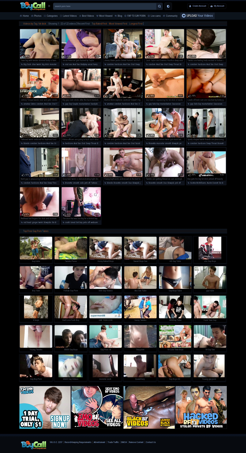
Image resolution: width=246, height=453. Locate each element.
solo (82, 183)
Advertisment (99, 442)
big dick (45, 64)
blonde (26, 143)
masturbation (84, 104)
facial (58, 104)
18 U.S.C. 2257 (56, 442)
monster (53, 64)
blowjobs (47, 222)
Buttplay (84, 64)
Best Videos (88, 15)
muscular (160, 143)
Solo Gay (155, 104)
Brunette (183, 64)
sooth (67, 222)
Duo (130, 183)
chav (34, 64)
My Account (219, 6)
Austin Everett (212, 183)
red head (27, 222)
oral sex (68, 64)
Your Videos (200, 16)
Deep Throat (140, 64)
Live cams (156, 15)
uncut (90, 64)
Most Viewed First (118, 23)
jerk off (182, 143)
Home (26, 15)
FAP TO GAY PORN (136, 15)
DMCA (124, 442)
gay (66, 104)
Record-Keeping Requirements (78, 442)
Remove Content (136, 442)
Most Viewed (105, 15)
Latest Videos (70, 15)
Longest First (136, 23)
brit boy (79, 222)
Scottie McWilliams (198, 183)
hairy (95, 64)
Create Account (199, 6)
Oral (133, 64)
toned (73, 222)
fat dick (222, 183)
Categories (52, 15)
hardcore (118, 64)
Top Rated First (99, 23)
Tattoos (94, 183)
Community (171, 15)
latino (33, 104)
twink (39, 64)
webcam (94, 222)
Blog (120, 15)
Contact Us (151, 442)
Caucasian (176, 104)
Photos (37, 15)
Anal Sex (76, 64)
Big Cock (27, 64)
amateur (27, 104)
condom (110, 64)
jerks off (86, 222)
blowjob (175, 143)
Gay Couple (73, 104)
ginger (35, 222)
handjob (94, 104)
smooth (168, 143)
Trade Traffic (113, 442)
